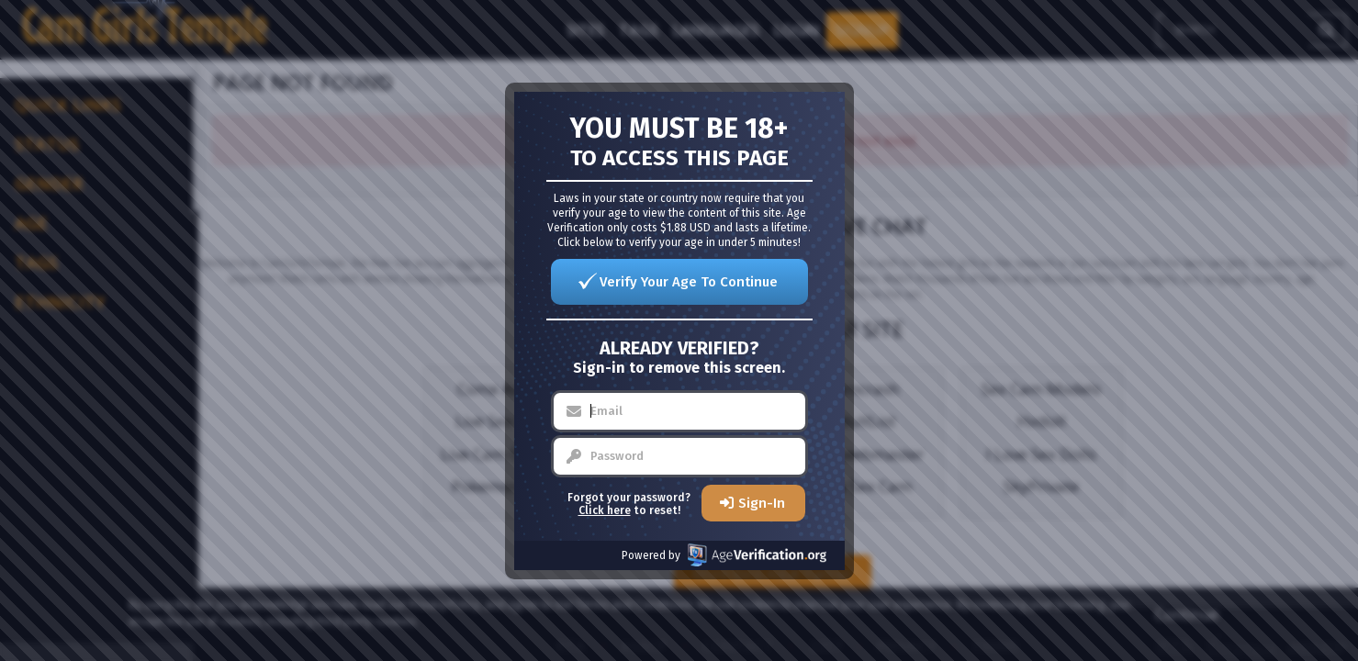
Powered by (724, 554)
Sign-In (761, 503)
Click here (604, 510)
